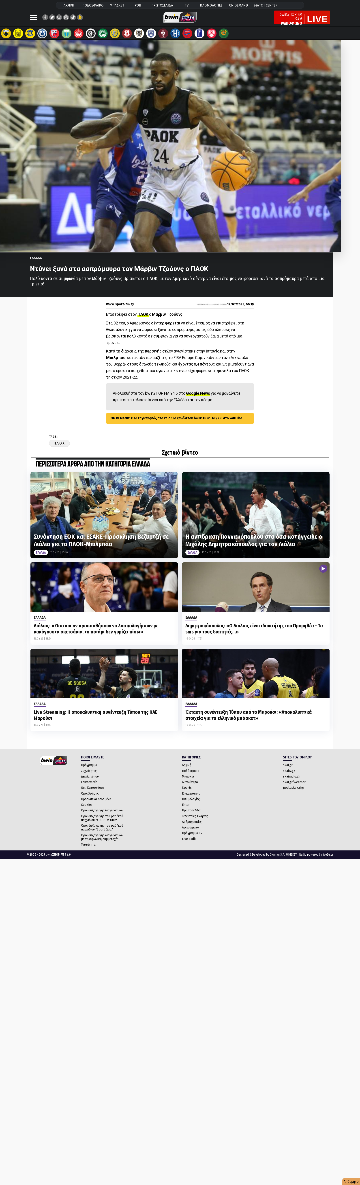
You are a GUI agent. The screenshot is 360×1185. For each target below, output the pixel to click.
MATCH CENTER (265, 5)
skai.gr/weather (294, 786)
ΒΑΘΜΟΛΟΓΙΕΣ (211, 5)
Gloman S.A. (277, 859)
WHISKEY (291, 859)
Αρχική (186, 769)
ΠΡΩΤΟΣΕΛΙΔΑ (162, 5)
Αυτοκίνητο (190, 786)
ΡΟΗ (138, 5)
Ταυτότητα (88, 849)
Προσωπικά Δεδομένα (96, 804)
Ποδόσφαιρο (190, 775)
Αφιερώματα (190, 832)
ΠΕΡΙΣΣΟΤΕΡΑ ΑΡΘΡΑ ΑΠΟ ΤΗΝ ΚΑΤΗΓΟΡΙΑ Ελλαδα (93, 468)
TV (187, 5)
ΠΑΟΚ (143, 318)
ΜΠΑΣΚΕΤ (117, 5)
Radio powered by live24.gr (316, 859)
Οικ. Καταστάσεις (93, 792)
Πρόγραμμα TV (192, 837)
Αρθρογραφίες (192, 826)
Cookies (86, 809)
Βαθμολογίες (191, 804)
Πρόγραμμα (89, 769)
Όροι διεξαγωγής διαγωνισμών (102, 815)
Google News (198, 397)
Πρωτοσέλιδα (191, 815)
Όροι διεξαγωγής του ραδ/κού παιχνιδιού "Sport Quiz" (102, 832)
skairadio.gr (291, 781)
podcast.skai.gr (293, 792)
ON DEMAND (238, 5)
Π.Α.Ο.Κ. (59, 447)
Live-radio (189, 843)
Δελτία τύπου (90, 781)
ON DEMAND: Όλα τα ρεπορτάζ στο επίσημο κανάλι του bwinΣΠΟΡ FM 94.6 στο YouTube (176, 423)
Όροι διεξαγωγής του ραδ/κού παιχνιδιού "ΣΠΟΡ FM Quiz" (102, 822)
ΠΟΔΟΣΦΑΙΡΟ (92, 5)
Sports (187, 792)
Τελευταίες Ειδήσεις (195, 821)
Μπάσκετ (188, 781)
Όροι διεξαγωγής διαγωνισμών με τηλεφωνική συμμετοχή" (102, 841)
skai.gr (288, 769)
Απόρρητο (351, 1181)
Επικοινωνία (89, 786)
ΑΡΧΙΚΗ (69, 5)
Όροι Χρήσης (90, 798)
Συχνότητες (89, 775)
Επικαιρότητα (191, 798)
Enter (186, 809)
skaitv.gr (289, 775)
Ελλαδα (36, 262)
